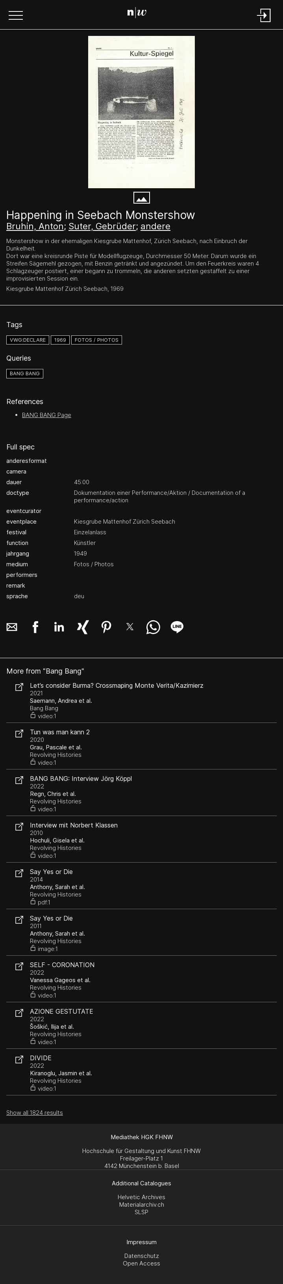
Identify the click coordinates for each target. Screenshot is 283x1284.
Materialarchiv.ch (141, 1204)
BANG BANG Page (46, 415)
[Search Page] (140, 14)
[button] (15, 16)
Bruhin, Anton (35, 226)
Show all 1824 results (34, 1112)
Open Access (141, 1263)
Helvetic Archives (141, 1197)
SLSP (141, 1212)
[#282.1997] (141, 112)
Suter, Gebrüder (102, 226)
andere (155, 226)
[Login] (264, 22)
